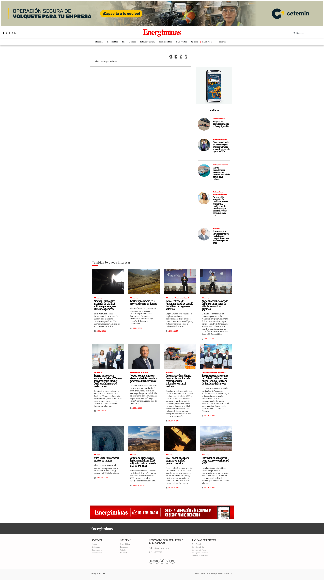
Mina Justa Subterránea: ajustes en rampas (106, 459)
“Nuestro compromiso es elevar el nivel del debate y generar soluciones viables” (143, 378)
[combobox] (306, 33)
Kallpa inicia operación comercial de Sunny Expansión (221, 124)
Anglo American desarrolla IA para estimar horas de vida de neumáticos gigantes (215, 305)
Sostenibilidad (220, 139)
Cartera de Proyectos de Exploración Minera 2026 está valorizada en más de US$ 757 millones (143, 462)
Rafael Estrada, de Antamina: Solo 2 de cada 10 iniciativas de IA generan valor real (179, 305)
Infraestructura (220, 165)
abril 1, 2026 (101, 331)
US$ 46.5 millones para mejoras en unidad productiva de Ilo (177, 460)
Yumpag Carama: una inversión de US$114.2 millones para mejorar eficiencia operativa (105, 305)
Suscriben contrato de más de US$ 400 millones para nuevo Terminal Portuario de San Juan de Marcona (215, 379)
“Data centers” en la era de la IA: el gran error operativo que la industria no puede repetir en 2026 (221, 147)
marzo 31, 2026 (173, 421)
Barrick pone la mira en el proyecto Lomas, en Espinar (143, 302)
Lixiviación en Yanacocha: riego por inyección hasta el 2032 (215, 460)
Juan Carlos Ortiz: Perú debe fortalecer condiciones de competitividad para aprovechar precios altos (221, 237)
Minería (217, 229)
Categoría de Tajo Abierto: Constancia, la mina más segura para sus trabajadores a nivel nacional (178, 381)
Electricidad (219, 119)
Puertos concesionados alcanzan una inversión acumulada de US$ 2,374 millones (221, 173)
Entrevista (218, 192)
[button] (171, 56)
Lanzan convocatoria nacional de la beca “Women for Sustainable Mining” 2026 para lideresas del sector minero (108, 381)
